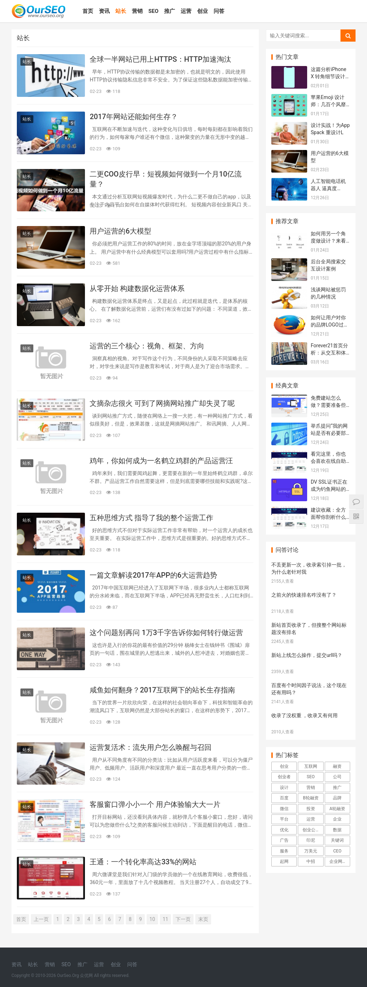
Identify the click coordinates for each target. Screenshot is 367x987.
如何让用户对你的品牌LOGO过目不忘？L (330, 324)
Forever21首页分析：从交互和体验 (329, 352)
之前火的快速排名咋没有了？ (304, 595)
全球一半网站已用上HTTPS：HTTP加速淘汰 (160, 59)
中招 (310, 861)
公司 (337, 776)
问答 (219, 11)
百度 (284, 797)
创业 (202, 11)
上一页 (41, 919)
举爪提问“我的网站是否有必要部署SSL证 (329, 433)
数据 (337, 829)
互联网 (310, 766)
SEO (153, 11)
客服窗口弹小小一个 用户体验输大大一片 (155, 804)
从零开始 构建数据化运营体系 (137, 288)
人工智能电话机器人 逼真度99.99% (328, 188)
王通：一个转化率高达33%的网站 (143, 861)
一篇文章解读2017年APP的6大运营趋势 (153, 575)
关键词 (337, 840)
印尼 (310, 840)
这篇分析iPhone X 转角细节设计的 (328, 76)
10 (152, 919)
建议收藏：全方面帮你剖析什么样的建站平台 (328, 517)
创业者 (284, 776)
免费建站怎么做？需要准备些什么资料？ (328, 405)
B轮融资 (310, 797)
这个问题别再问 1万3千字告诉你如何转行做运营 (166, 632)
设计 (284, 787)
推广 (169, 11)
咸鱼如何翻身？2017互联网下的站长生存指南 (162, 690)
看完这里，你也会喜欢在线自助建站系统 (328, 461)
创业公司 (311, 829)
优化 (284, 829)
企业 (337, 819)
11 (165, 919)
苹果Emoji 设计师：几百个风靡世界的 (328, 104)
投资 (310, 808)
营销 (137, 11)
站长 (120, 11)
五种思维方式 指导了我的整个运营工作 (151, 517)
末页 (203, 919)
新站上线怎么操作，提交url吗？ (306, 655)
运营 (186, 11)
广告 (284, 840)
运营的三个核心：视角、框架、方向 (147, 346)
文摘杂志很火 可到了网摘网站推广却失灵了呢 (162, 403)
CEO (337, 851)
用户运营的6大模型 (120, 231)
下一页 (183, 919)
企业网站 (338, 861)
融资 (337, 766)
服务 (284, 851)
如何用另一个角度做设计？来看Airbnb (328, 240)
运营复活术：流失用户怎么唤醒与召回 (150, 747)
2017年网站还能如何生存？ (133, 116)
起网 (284, 861)
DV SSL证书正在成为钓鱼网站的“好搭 (329, 489)
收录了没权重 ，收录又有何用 (304, 715)
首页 (87, 11)
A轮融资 (337, 808)
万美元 (310, 851)
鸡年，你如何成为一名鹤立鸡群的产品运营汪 (161, 460)
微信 (284, 808)
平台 (284, 819)
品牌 (337, 797)
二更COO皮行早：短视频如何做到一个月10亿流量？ (165, 179)
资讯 (104, 11)
